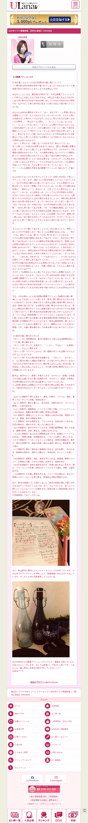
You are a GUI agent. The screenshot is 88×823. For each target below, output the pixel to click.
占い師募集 (52, 760)
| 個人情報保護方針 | (38, 796)
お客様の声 (15, 729)
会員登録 (51, 706)
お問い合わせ (53, 752)
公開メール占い (17, 737)
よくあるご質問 (17, 752)
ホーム (13, 706)
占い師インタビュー (56, 737)
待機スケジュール (18, 721)
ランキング (52, 744)
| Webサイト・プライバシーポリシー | (44, 804)
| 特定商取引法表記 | (39, 800)
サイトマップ (16, 768)
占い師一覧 (52, 714)
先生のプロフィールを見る (44, 67)
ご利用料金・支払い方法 (58, 721)
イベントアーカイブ (19, 760)
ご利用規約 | (53, 796)
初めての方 (15, 714)
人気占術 (14, 744)
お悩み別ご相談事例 (56, 729)
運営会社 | (53, 800)
